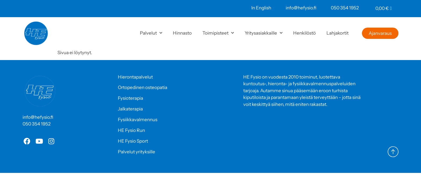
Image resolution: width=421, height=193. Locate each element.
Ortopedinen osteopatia (142, 87)
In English (261, 7)
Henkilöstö (304, 33)
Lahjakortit (337, 33)
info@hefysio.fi (301, 7)
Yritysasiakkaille (263, 33)
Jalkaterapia (130, 109)
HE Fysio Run (131, 130)
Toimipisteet (218, 33)
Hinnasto (182, 33)
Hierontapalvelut (135, 77)
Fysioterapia (130, 98)
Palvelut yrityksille (136, 151)
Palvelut (151, 33)
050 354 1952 (345, 7)
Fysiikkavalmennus (137, 119)
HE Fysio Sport (133, 141)
